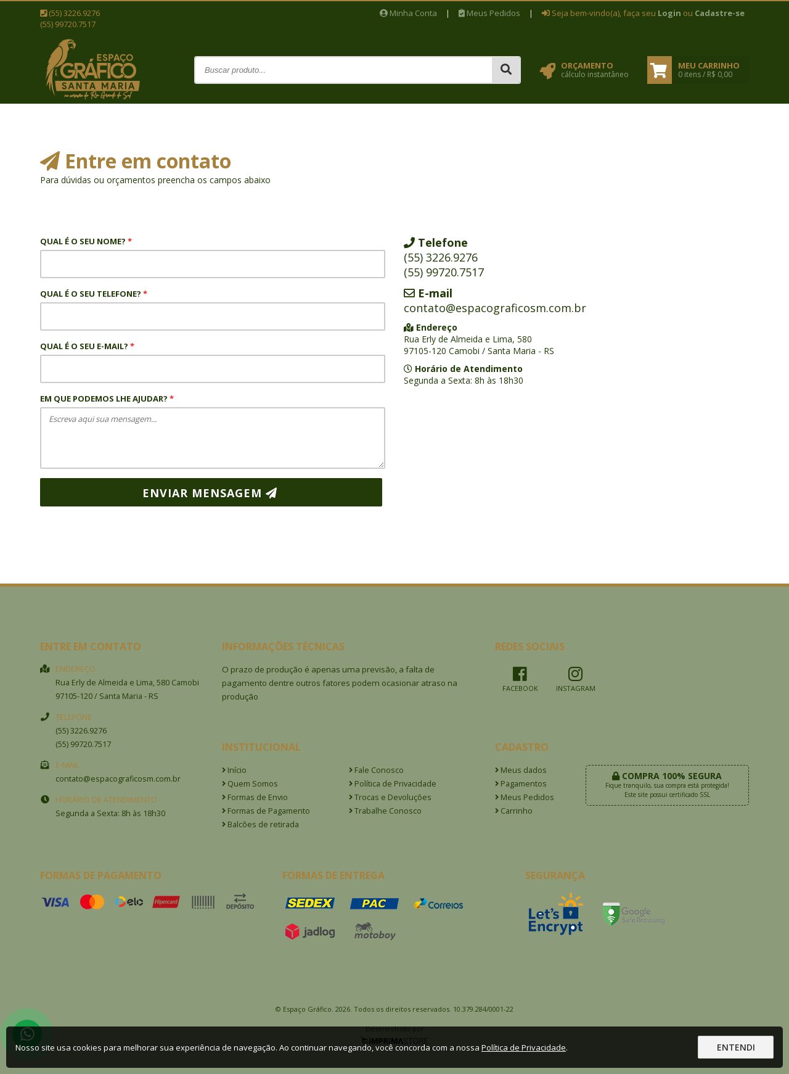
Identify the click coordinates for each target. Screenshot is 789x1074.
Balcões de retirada (260, 824)
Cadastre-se (720, 13)
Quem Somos (250, 784)
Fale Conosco (376, 770)
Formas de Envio (255, 797)
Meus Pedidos (489, 13)
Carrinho (514, 811)
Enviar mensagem (209, 492)
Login (669, 13)
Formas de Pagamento (266, 811)
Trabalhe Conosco (385, 811)
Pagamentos (521, 784)
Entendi (736, 1047)
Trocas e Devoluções (390, 797)
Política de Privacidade (392, 784)
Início (234, 770)
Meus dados (521, 770)
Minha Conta (408, 13)
